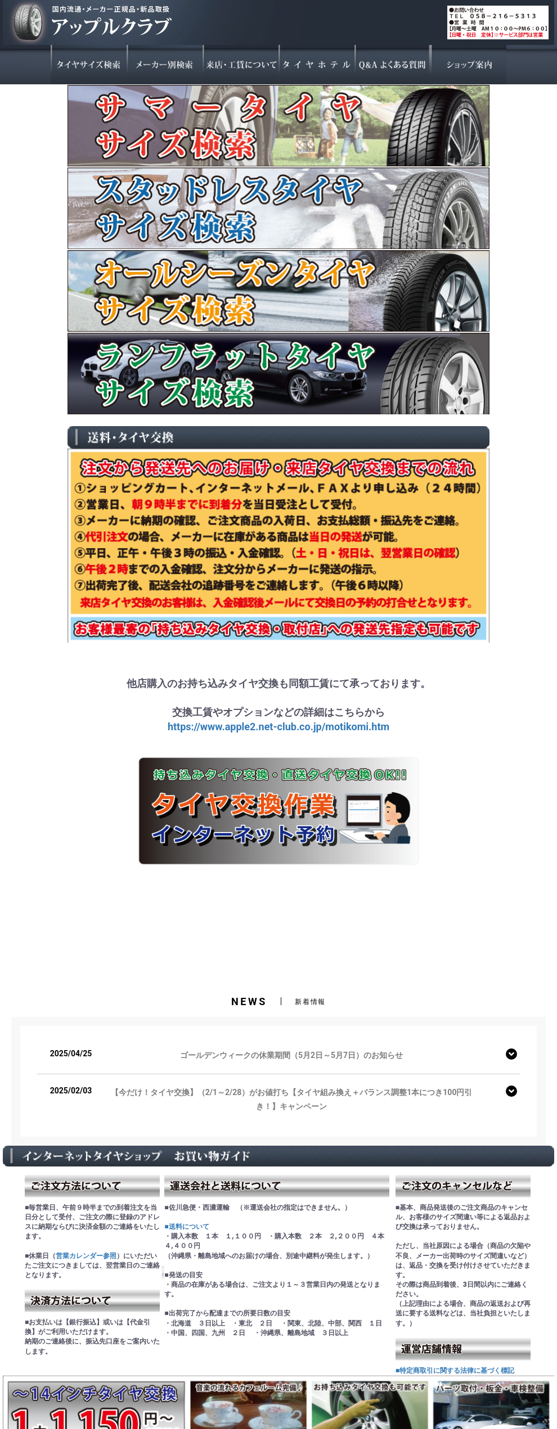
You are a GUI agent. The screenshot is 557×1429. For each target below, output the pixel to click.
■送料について (186, 1227)
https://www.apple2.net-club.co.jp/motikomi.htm (278, 726)
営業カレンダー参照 (86, 1256)
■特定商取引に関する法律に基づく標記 (455, 1370)
